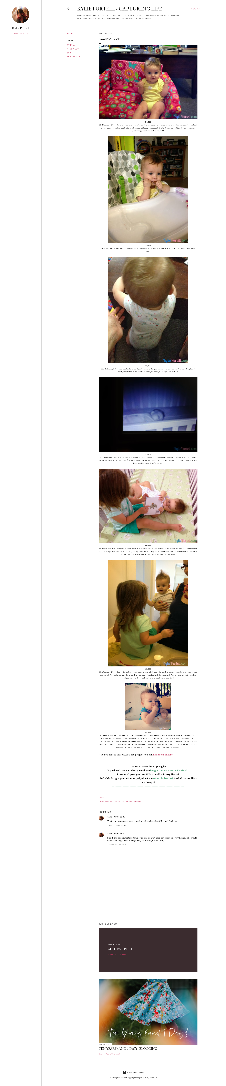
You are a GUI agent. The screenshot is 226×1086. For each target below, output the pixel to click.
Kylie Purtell (113, 816)
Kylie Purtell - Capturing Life (119, 8)
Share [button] (70, 33)
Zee (69, 52)
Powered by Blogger (133, 1072)
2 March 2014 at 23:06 (116, 844)
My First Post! (121, 949)
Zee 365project (74, 56)
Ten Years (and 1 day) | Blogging (128, 1048)
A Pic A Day (73, 49)
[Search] (195, 8)
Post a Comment (113, 1054)
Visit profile (20, 33)
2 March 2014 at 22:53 (116, 825)
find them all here (163, 754)
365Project (72, 45)
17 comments (120, 954)
